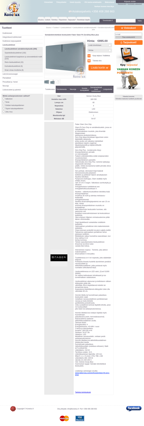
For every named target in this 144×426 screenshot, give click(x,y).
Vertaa (90, 50)
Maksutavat (109, 2)
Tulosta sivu (94, 61)
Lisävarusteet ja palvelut (12, 90)
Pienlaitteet (7, 78)
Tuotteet (56, 27)
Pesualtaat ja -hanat (10, 82)
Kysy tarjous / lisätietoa (98, 56)
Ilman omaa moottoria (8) (14, 70)
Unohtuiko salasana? (135, 4)
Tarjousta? (72, 20)
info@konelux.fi (73, 409)
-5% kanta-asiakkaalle (92, 2)
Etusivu (41, 20)
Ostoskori (128, 28)
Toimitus (54, 20)
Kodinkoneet (7, 33)
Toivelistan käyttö (83, 20)
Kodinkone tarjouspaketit (12, 41)
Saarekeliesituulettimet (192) (15, 53)
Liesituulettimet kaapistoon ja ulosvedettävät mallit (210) (23, 58)
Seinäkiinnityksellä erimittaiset (108, 27)
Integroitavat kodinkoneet (12, 37)
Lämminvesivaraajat (10, 74)
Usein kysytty (75, 2)
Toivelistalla (108, 20)
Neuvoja (6, 86)
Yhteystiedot (61, 2)
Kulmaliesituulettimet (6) (14, 66)
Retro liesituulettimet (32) (14, 62)
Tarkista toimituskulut (83, 392)
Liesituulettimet (66, 27)
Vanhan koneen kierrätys (104, 6)
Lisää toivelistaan (94, 45)
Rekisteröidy (122, 4)
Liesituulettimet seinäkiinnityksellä (84, 27)
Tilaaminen (63, 20)
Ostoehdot (48, 2)
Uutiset (47, 20)
